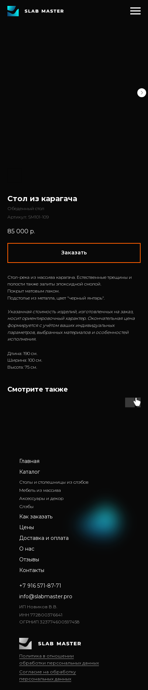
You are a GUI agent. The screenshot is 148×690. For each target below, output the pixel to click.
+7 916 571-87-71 (40, 585)
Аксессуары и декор (41, 498)
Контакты (31, 570)
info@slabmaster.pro (45, 596)
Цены (26, 527)
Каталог (29, 472)
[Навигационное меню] (135, 11)
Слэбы (26, 506)
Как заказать (35, 516)
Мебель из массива (40, 490)
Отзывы (29, 559)
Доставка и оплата (44, 538)
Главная (29, 461)
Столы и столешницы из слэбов (54, 482)
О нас (26, 548)
